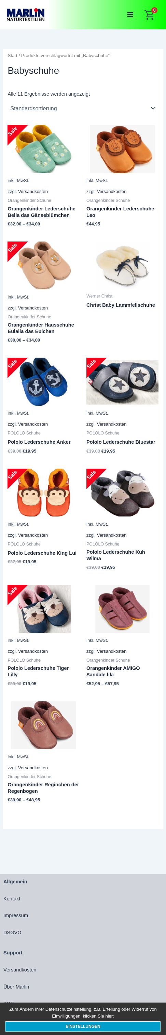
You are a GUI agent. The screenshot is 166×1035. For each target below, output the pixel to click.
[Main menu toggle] (130, 15)
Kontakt (11, 898)
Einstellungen (83, 1026)
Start (12, 55)
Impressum (15, 915)
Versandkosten (33, 191)
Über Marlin (16, 987)
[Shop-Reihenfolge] (83, 108)
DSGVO (12, 932)
